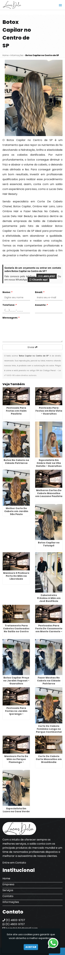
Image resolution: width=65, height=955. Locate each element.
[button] (60, 5)
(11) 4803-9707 (46, 276)
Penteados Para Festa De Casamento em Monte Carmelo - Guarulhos (48, 630)
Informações (10, 902)
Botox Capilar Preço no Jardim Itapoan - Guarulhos (16, 680)
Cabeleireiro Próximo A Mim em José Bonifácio (49, 598)
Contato (7, 896)
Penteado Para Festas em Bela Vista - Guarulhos (48, 410)
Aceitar (30, 947)
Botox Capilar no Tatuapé (49, 544)
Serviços (7, 890)
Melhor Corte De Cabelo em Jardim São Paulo (16, 511)
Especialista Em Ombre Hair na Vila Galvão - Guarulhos (49, 463)
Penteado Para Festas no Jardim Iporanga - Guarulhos (16, 712)
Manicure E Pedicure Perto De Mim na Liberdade (16, 575)
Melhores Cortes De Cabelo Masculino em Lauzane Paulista (48, 493)
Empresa (8, 884)
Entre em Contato (14, 863)
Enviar (32, 347)
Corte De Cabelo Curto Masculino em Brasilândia (49, 759)
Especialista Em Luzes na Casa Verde (16, 810)
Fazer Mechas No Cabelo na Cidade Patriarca (49, 680)
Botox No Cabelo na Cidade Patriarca (16, 461)
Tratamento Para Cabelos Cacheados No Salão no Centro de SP (16, 630)
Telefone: (9, 305)
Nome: (7, 292)
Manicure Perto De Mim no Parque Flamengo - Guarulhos (16, 761)
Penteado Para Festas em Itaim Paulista (16, 410)
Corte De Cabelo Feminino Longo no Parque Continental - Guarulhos (49, 730)
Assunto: (41, 305)
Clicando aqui (38, 279)
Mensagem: (11, 317)
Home (6, 878)
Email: (40, 292)
